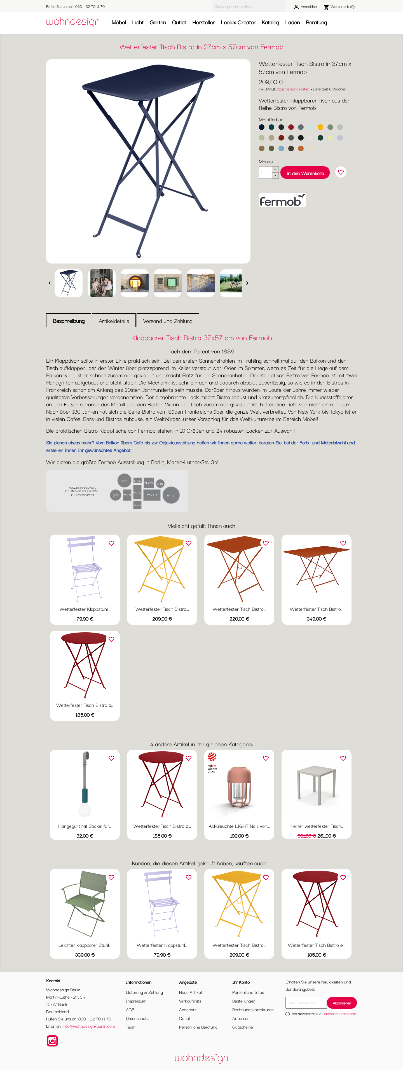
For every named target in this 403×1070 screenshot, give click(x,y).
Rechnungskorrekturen (253, 1009)
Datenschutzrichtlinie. (339, 1013)
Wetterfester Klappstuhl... (85, 608)
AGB (130, 1009)
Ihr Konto (241, 981)
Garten (158, 22)
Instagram (52, 1040)
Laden (292, 22)
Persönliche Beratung (198, 1026)
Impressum (136, 1000)
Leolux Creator (238, 22)
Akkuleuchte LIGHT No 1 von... (239, 825)
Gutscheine (242, 1026)
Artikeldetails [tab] (114, 320)
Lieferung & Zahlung (144, 992)
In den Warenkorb (305, 173)
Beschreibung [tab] (69, 320)
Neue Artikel (190, 992)
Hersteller (203, 22)
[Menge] (265, 172)
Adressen (241, 1018)
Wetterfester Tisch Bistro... (162, 608)
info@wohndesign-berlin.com (89, 1025)
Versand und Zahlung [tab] (168, 320)
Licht (138, 22)
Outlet (179, 22)
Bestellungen (244, 1000)
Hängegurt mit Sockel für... (85, 825)
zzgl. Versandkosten (293, 89)
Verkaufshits (190, 1000)
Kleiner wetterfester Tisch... (316, 825)
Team (130, 1026)
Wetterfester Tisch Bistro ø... (85, 704)
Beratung (316, 22)
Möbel (119, 22)
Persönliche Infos (248, 992)
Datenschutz (137, 1018)
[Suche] (249, 6)
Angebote (188, 1009)
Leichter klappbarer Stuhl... (84, 944)
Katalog (270, 22)
